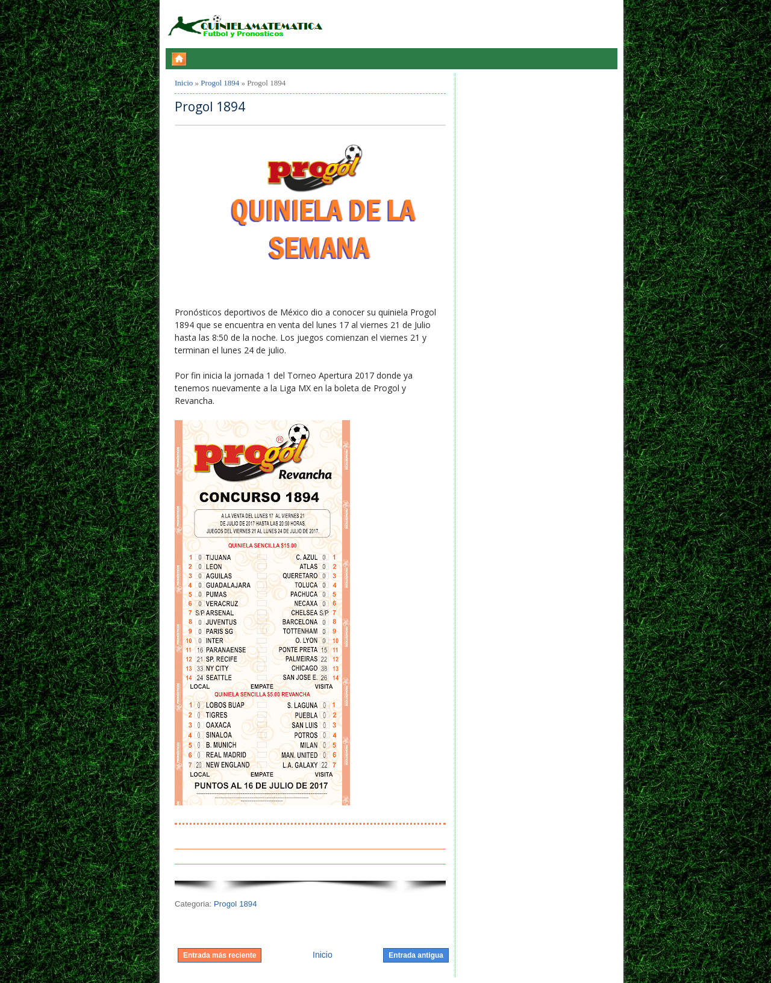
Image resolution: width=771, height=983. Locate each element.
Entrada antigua (416, 955)
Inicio (184, 82)
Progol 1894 (220, 82)
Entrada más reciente (219, 955)
